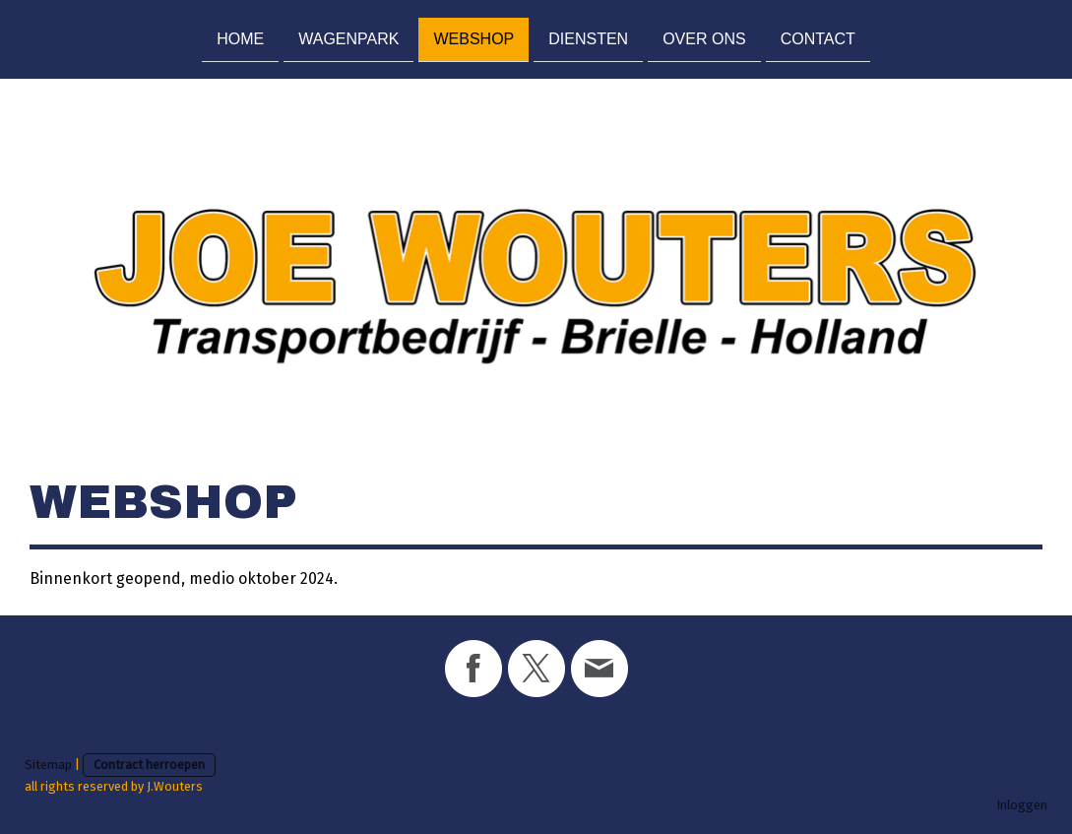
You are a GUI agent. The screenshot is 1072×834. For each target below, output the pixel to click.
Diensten (588, 38)
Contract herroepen (149, 764)
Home (240, 38)
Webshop (473, 38)
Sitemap (48, 764)
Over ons (703, 38)
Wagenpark (348, 38)
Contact (818, 38)
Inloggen (1022, 805)
